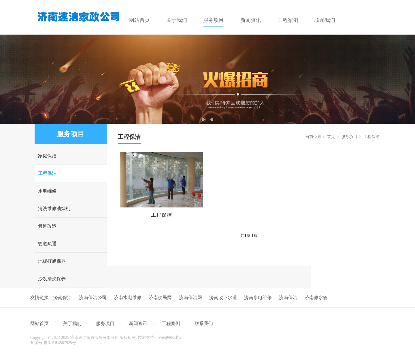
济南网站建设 (170, 337)
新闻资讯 (138, 323)
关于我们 (72, 323)
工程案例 (171, 323)
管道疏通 (47, 243)
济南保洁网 (190, 297)
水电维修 (47, 190)
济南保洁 (62, 297)
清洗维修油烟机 (54, 208)
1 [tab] (203, 119)
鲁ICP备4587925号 (60, 343)
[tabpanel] (207, 79)
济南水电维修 (128, 297)
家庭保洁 (47, 155)
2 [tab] (211, 119)
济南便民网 (160, 297)
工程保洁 (47, 173)
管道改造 (47, 226)
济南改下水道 (223, 297)
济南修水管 (316, 297)
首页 (331, 137)
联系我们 (204, 323)
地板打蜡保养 (52, 261)
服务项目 (349, 137)
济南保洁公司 (93, 297)
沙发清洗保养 (52, 278)
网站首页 (39, 323)
